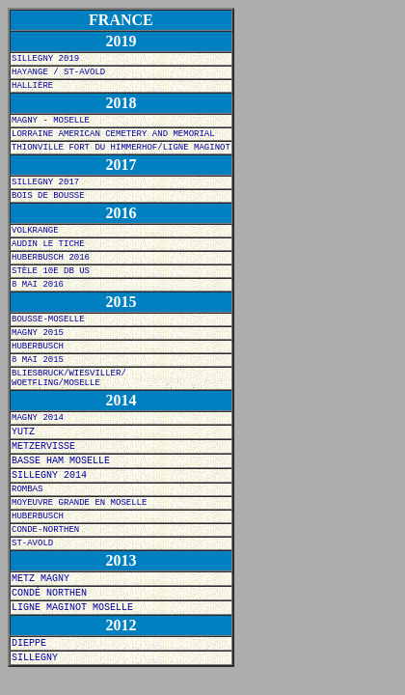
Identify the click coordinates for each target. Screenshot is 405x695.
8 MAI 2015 (38, 360)
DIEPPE (29, 643)
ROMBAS (27, 489)
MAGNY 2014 (38, 418)
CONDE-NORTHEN (45, 530)
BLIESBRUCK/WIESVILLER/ (69, 373)
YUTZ (23, 432)
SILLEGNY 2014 (49, 475)
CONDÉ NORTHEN (49, 593)
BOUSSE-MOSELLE (48, 319)
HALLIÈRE (32, 86)
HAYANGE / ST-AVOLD (58, 72)
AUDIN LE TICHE (48, 244)
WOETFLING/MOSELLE (56, 383)
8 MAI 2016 (38, 285)
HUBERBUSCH (38, 346)
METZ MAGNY (40, 578)
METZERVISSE (43, 446)
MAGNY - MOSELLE (51, 120)
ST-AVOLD (32, 543)
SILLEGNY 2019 (45, 59)
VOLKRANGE (35, 231)
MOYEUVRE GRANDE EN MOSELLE (79, 503)
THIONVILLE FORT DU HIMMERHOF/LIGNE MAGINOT (121, 148)
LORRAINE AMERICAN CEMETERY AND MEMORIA (110, 134)
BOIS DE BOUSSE (48, 196)
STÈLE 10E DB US (51, 271)
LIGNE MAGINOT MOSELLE (72, 607)
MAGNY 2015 (38, 333)
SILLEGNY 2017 (45, 182)
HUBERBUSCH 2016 (51, 258)
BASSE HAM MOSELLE (61, 461)
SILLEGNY (35, 658)
